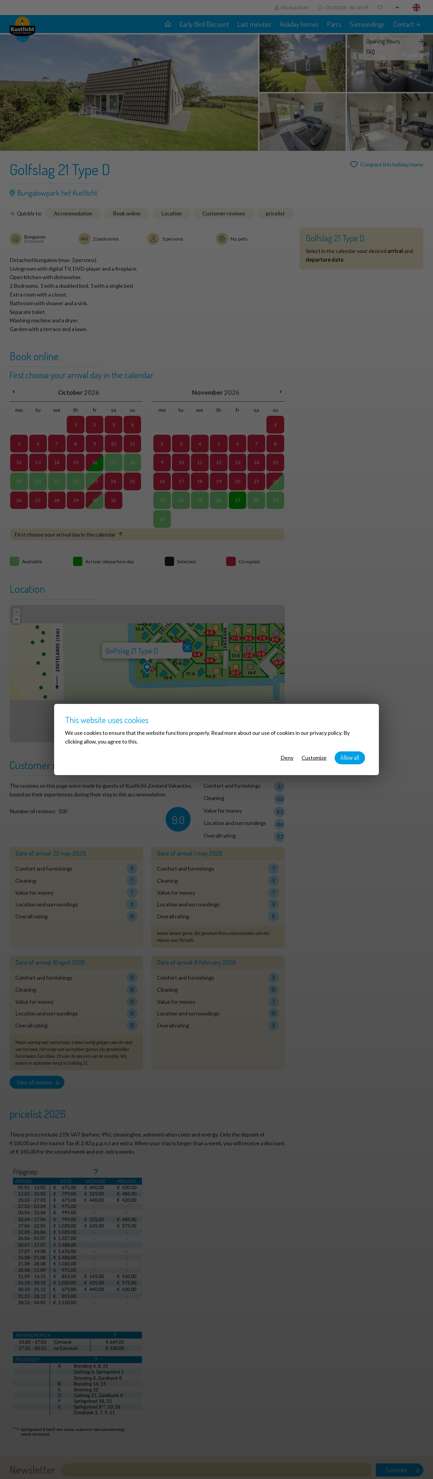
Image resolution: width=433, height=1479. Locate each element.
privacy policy (325, 732)
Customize (314, 757)
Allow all (349, 757)
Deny (287, 757)
